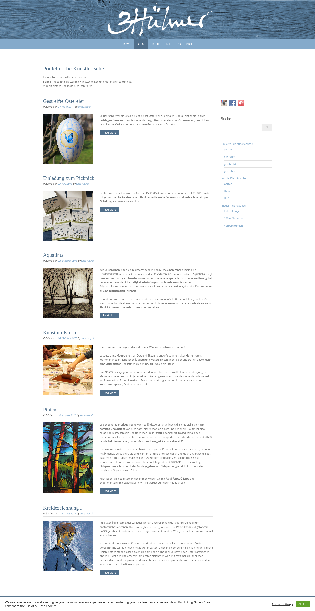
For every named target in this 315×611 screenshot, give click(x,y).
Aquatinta (53, 255)
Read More (109, 132)
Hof (226, 198)
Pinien (49, 410)
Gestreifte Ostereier (63, 101)
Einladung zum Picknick (68, 178)
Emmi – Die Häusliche (233, 178)
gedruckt (229, 157)
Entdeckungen (232, 211)
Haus (227, 191)
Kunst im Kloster (61, 332)
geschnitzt (230, 164)
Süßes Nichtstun (234, 218)
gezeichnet (230, 171)
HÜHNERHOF (161, 44)
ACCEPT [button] (303, 604)
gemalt (228, 149)
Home (126, 44)
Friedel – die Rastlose (233, 205)
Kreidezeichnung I (62, 508)
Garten (228, 184)
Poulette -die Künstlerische (237, 144)
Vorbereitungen (233, 225)
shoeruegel (84, 106)
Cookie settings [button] (282, 604)
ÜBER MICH (184, 44)
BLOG (141, 44)
